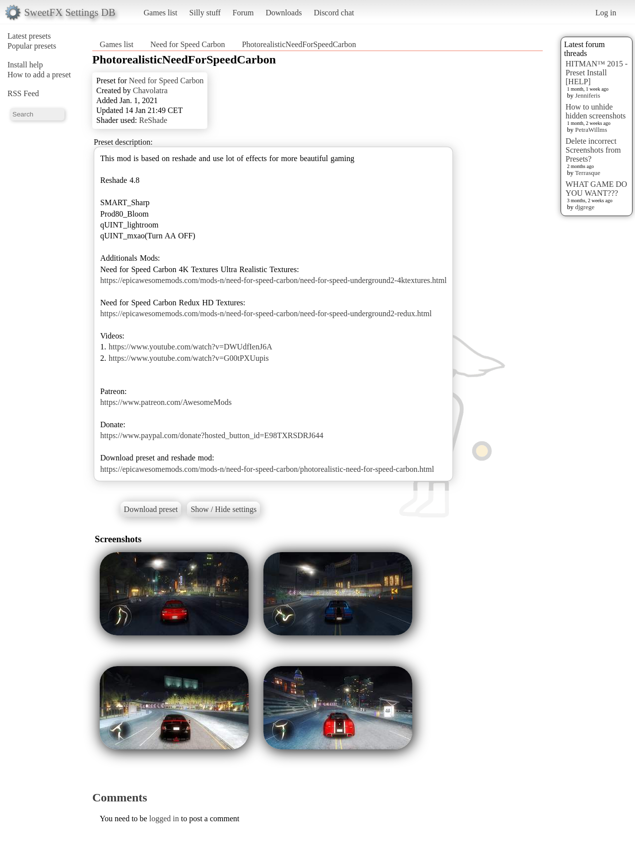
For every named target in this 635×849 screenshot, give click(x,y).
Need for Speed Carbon (187, 44)
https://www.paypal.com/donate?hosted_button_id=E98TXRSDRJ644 (211, 435)
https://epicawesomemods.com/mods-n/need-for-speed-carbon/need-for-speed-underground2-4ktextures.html (273, 280)
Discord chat (334, 12)
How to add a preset (39, 74)
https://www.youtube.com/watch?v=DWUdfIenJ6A (190, 346)
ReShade (153, 120)
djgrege (584, 207)
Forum (243, 12)
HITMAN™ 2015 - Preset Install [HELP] (597, 72)
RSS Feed (23, 93)
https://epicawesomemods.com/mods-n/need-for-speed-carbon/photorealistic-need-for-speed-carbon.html (267, 469)
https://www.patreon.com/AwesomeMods (166, 402)
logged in (164, 818)
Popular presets (31, 46)
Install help (25, 64)
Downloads (283, 12)
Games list (161, 12)
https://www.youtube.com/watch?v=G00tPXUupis (189, 358)
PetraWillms (591, 129)
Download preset (151, 509)
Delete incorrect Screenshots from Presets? (593, 150)
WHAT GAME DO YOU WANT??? (596, 188)
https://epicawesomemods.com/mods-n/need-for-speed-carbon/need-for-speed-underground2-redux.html (266, 313)
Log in (605, 12)
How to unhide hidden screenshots (596, 111)
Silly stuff (205, 12)
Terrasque (587, 172)
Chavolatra (150, 90)
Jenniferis (587, 95)
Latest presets (29, 36)
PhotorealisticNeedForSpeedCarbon (299, 44)
